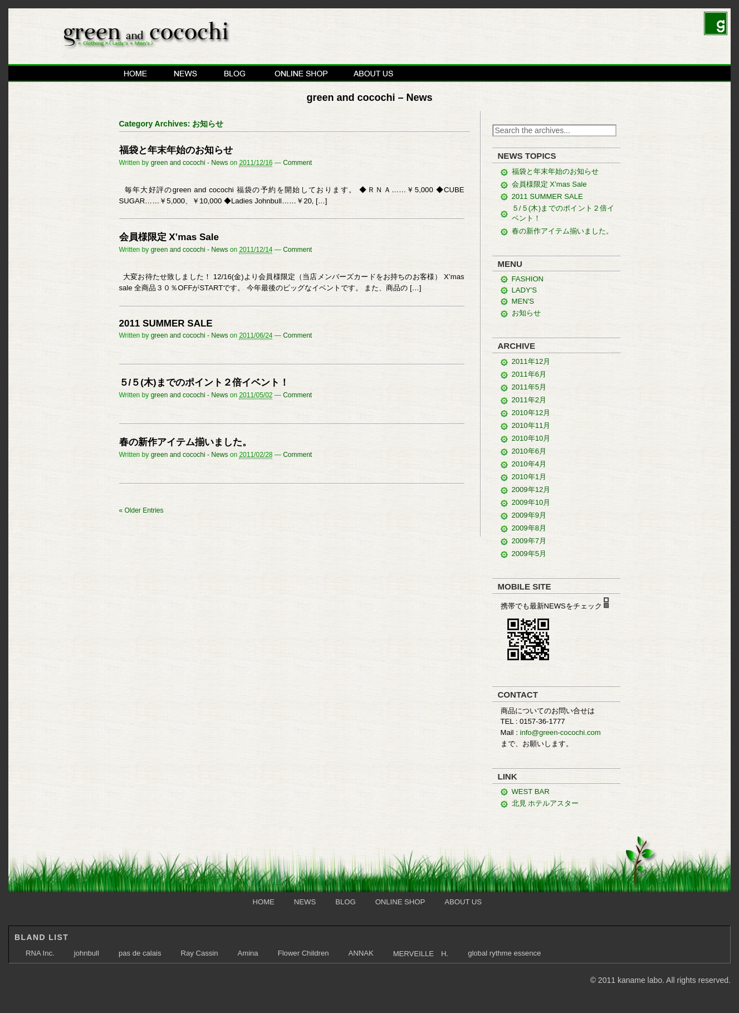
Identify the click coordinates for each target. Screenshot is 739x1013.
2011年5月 (529, 387)
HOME (136, 73)
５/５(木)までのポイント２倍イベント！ (204, 382)
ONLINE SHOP (301, 73)
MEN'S (523, 301)
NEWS (186, 73)
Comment (297, 163)
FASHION (528, 279)
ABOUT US (373, 73)
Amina (248, 953)
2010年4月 (529, 464)
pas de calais (140, 953)
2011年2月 (529, 400)
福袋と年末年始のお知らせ (176, 150)
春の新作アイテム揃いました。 (185, 442)
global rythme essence (504, 953)
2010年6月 (529, 451)
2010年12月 (531, 412)
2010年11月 (531, 425)
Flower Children (303, 953)
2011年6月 (529, 374)
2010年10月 (531, 438)
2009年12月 (531, 489)
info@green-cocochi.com (560, 732)
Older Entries (141, 510)
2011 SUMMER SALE (166, 323)
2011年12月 (531, 361)
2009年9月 (529, 515)
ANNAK (360, 953)
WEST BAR (531, 791)
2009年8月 (529, 528)
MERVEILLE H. (420, 953)
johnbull (86, 953)
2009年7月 (529, 541)
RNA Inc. (40, 953)
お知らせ (526, 313)
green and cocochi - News (189, 163)
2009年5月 (529, 553)
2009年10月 (531, 502)
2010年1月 (529, 477)
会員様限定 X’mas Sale (169, 237)
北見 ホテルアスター (545, 803)
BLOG (236, 73)
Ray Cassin (199, 953)
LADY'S (524, 290)
